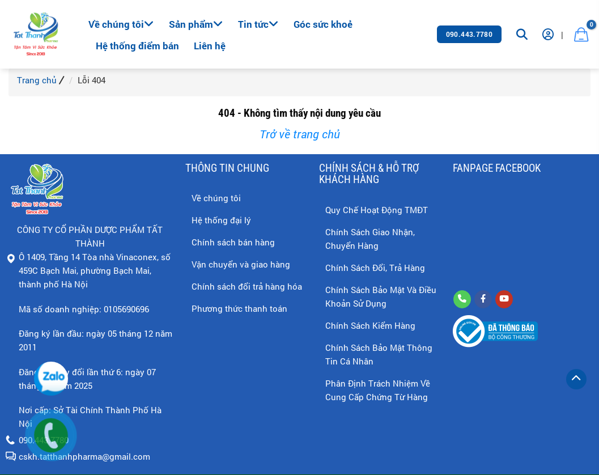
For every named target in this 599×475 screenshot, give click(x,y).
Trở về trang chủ (300, 133)
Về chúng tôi (121, 24)
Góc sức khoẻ (323, 24)
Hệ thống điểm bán (137, 45)
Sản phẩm (196, 24)
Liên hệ (210, 45)
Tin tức (258, 24)
